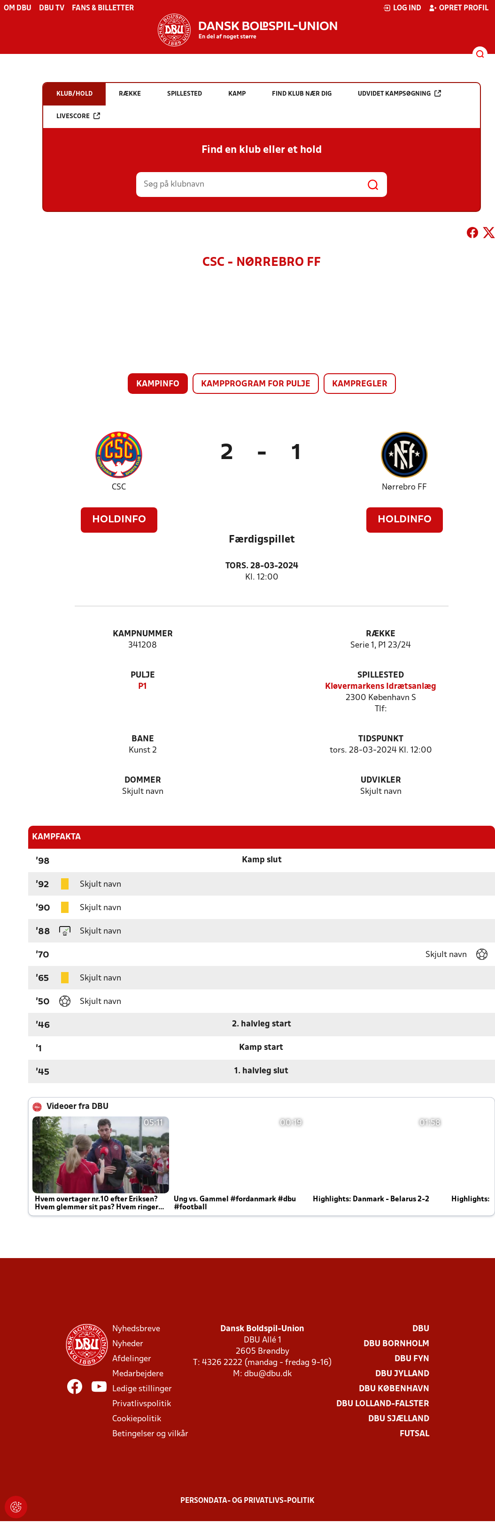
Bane (142, 739)
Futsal (414, 1434)
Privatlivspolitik (141, 1404)
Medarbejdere (137, 1374)
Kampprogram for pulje (255, 384)
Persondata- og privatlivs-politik (247, 1501)
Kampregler (359, 384)
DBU (420, 1329)
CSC (119, 487)
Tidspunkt (380, 739)
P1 (142, 687)
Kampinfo (157, 384)
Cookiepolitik (136, 1419)
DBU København (394, 1389)
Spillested (380, 675)
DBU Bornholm (396, 1344)
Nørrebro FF (404, 487)
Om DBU (17, 8)
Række (380, 634)
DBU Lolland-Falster (382, 1404)
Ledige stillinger (142, 1389)
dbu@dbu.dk (268, 1374)
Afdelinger (131, 1359)
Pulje (143, 675)
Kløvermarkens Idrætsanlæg (380, 687)
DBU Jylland (402, 1374)
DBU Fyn (411, 1359)
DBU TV (51, 8)
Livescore (78, 116)
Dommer (142, 780)
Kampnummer (143, 634)
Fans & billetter (103, 8)
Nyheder (127, 1344)
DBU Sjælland (398, 1419)
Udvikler (381, 780)
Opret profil (458, 8)
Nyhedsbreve (136, 1329)
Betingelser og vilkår (150, 1434)
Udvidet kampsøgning (399, 93)
